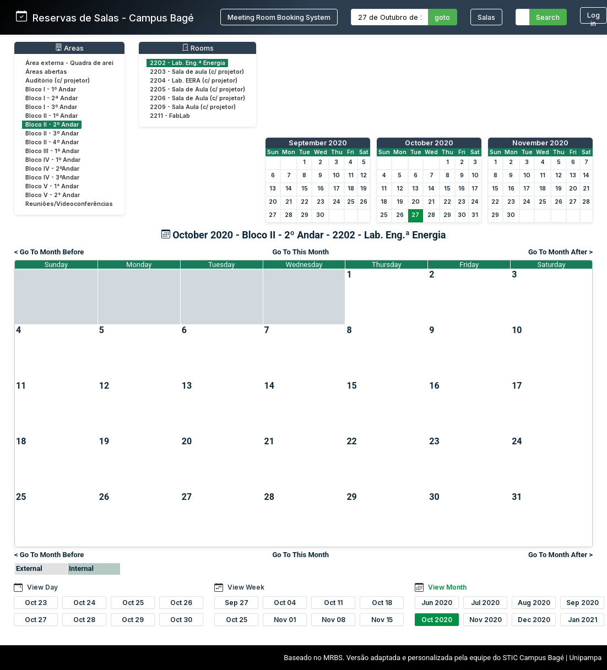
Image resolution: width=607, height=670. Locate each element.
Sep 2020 (582, 602)
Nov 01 (285, 619)
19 (363, 188)
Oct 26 (181, 602)
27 (273, 215)
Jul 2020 (485, 602)
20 (273, 201)
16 (320, 188)
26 (363, 201)
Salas (486, 17)
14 (288, 188)
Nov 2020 (485, 619)
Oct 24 (84, 602)
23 (320, 201)
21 (288, 201)
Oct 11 (333, 602)
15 (304, 188)
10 (336, 175)
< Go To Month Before (49, 252)
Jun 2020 (436, 602)
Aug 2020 (534, 602)
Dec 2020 (534, 619)
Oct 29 (133, 619)
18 (351, 188)
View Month (447, 587)
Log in (593, 17)
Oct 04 (285, 602)
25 (351, 201)
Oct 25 (133, 602)
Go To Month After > (560, 252)
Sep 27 (236, 602)
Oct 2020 (436, 619)
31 (474, 215)
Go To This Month (300, 252)
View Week (245, 587)
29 (304, 215)
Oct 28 (84, 619)
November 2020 (540, 143)
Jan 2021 (582, 619)
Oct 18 (382, 602)
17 (336, 188)
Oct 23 (36, 602)
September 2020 (318, 143)
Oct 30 (181, 619)
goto (442, 17)
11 (351, 175)
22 (304, 201)
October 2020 (429, 143)
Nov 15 (382, 619)
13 (272, 188)
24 (336, 201)
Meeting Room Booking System (278, 17)
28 (288, 215)
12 (363, 175)
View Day (42, 587)
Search (548, 17)
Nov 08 (333, 619)
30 (320, 215)
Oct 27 (36, 619)
